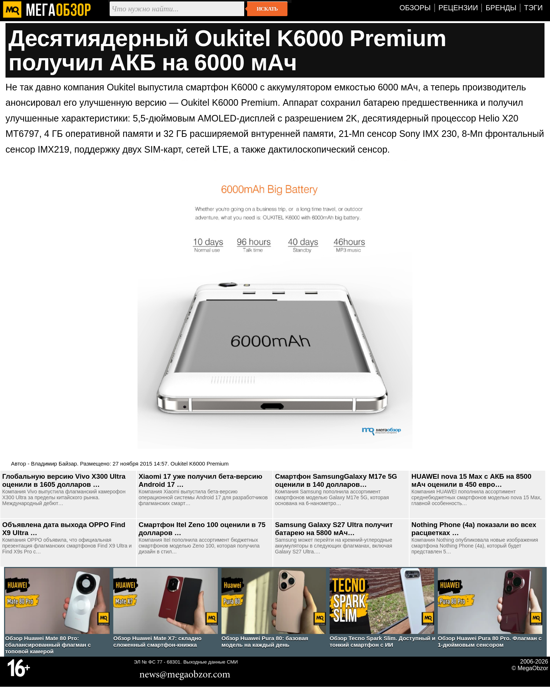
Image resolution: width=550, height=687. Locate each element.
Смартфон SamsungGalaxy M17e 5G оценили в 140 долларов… (336, 480)
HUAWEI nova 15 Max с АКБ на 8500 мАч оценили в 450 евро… (471, 480)
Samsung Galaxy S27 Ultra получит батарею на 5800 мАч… (334, 529)
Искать (267, 9)
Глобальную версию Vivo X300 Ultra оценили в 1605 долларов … (63, 480)
